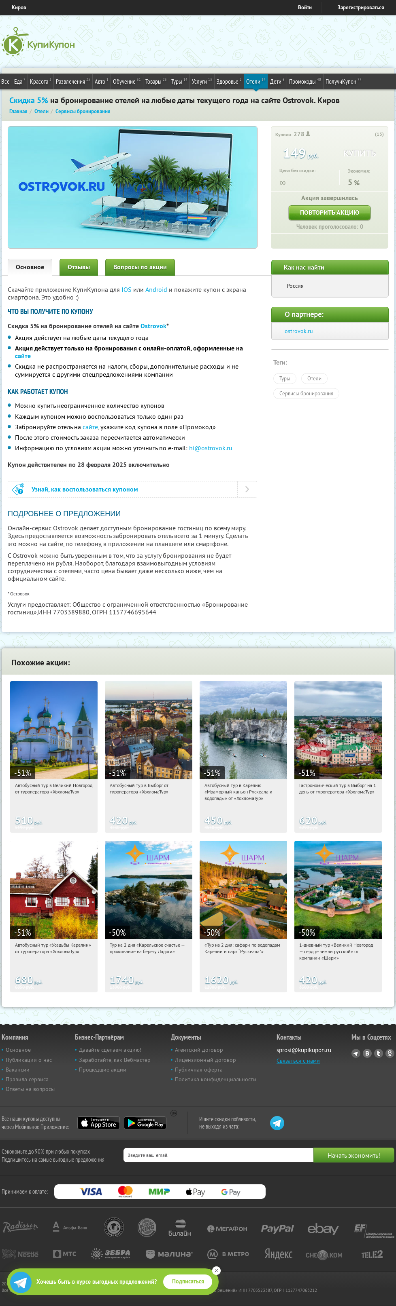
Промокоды (305, 80)
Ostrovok (153, 326)
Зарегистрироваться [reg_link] (361, 7)
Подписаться (188, 1281)
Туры (179, 80)
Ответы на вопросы (30, 1089)
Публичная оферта (199, 1069)
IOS (127, 289)
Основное (30, 267)
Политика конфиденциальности (215, 1079)
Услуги (202, 80)
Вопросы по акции (140, 267)
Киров (19, 7)
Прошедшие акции (102, 1069)
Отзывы (79, 267)
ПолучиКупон (344, 80)
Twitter (378, 1053)
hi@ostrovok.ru (210, 448)
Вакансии (18, 1069)
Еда (20, 80)
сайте (23, 356)
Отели (256, 80)
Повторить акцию (329, 212)
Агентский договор (199, 1049)
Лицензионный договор (205, 1059)
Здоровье (229, 80)
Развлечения (73, 80)
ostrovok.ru (299, 331)
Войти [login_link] (305, 7)
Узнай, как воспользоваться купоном (85, 489)
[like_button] (370, 135)
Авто (102, 80)
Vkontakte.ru (367, 1053)
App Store (98, 1122)
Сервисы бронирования (306, 393)
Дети (277, 80)
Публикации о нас (29, 1059)
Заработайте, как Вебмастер (115, 1059)
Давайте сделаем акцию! (110, 1049)
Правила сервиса (27, 1079)
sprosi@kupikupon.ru (304, 1050)
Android (157, 289)
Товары (156, 80)
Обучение (127, 80)
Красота (40, 80)
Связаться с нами (298, 1060)
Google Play (145, 1122)
